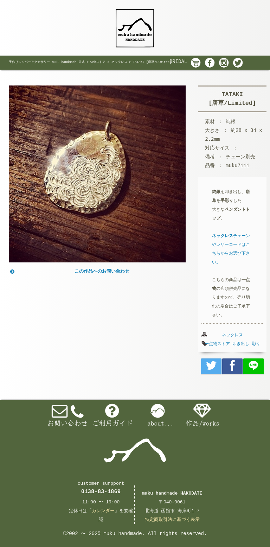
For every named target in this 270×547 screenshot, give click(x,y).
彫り (256, 344)
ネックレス (232, 335)
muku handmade (122, 533)
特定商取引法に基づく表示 (172, 519)
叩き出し (240, 344)
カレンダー (103, 511)
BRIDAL (178, 61)
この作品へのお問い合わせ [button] (69, 271)
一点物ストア (217, 344)
